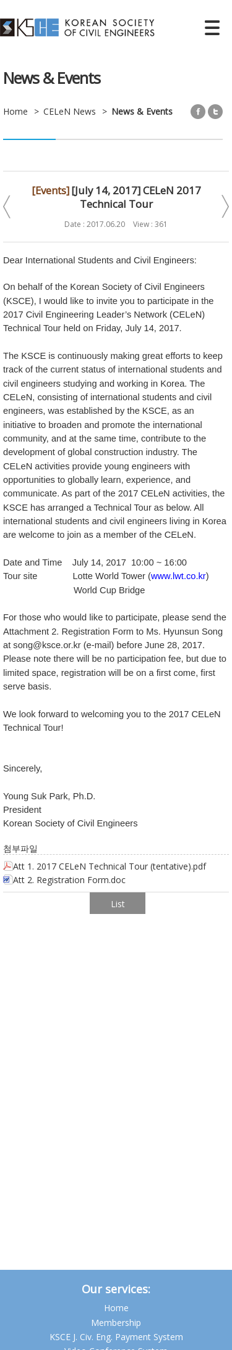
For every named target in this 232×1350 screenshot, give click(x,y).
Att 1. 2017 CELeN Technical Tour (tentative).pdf (104, 866)
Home (116, 1308)
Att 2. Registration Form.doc (64, 880)
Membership (116, 1322)
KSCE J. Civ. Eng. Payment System (116, 1337)
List (118, 904)
